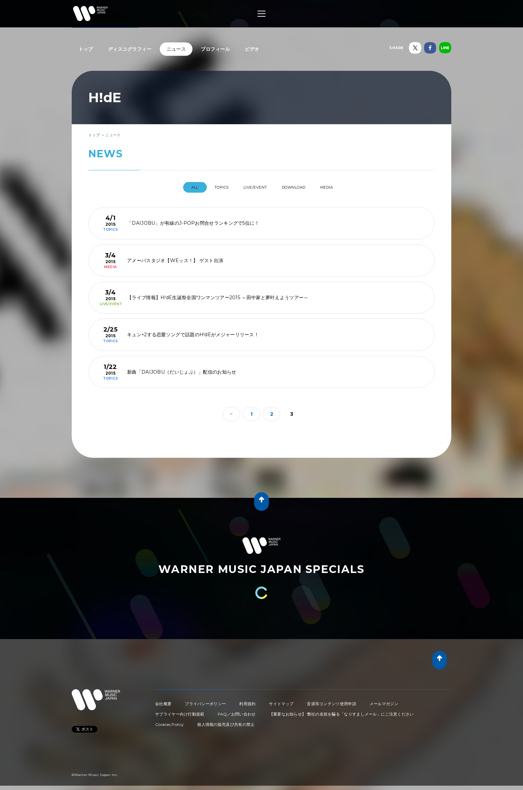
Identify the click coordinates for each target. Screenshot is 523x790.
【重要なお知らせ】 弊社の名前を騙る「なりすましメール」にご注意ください (341, 711)
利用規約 (247, 701)
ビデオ (252, 49)
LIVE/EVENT (254, 187)
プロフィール (215, 49)
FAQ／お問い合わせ (237, 711)
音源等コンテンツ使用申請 (331, 701)
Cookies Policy (169, 721)
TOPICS (213, 187)
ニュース (176, 49)
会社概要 (163, 701)
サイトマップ (281, 701)
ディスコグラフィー (130, 49)
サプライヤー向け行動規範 (179, 711)
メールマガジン (384, 701)
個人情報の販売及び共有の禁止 (225, 721)
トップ (85, 49)
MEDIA (339, 187)
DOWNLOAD (299, 187)
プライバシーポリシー (205, 701)
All (180, 187)
